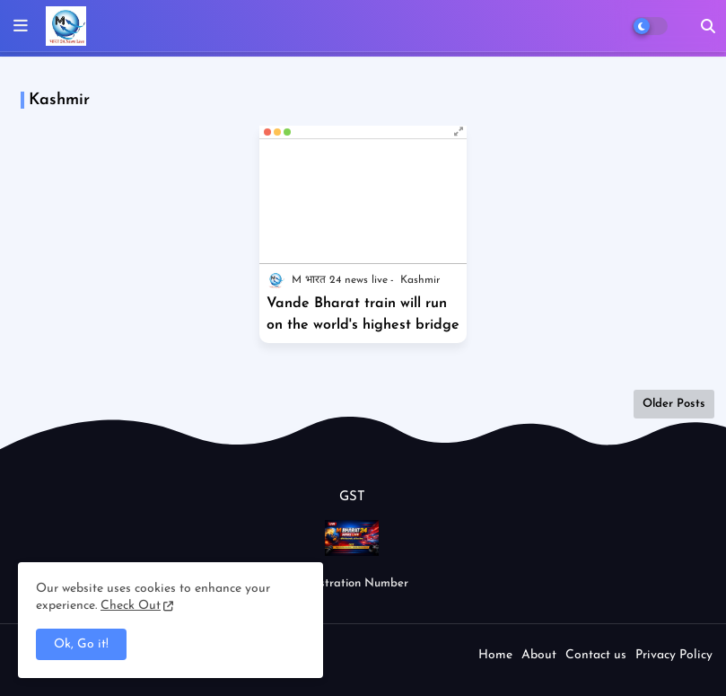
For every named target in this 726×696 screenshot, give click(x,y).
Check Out (131, 605)
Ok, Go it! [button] (81, 644)
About (538, 655)
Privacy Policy (674, 655)
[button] (708, 26)
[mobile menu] (20, 26)
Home (495, 655)
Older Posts (674, 404)
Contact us (595, 655)
